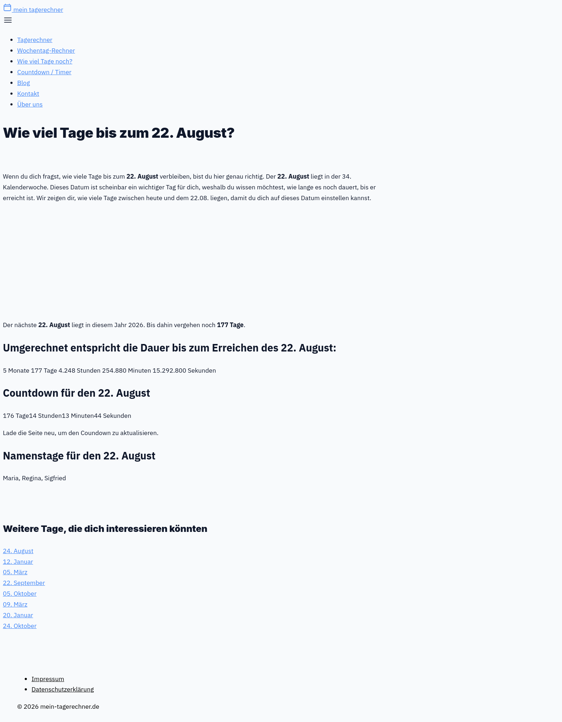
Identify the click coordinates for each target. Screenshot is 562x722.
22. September (24, 583)
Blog (23, 83)
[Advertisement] (200, 260)
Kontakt (28, 93)
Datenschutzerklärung (63, 689)
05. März (15, 572)
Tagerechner (34, 40)
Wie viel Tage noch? (44, 61)
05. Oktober (20, 593)
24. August (18, 551)
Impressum (48, 679)
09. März (15, 604)
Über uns (30, 104)
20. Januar (18, 615)
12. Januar (18, 561)
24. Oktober (20, 626)
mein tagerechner (33, 9)
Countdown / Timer (44, 72)
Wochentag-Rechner (46, 50)
